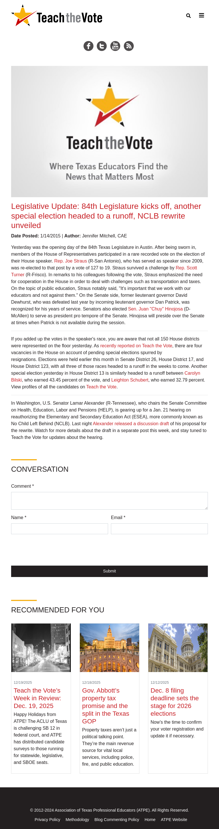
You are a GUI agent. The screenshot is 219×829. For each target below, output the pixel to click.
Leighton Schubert (129, 380)
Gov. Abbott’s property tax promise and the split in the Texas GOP (105, 706)
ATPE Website (174, 819)
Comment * (22, 486)
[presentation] (54, 550)
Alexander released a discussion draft (131, 423)
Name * (18, 517)
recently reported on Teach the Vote (136, 345)
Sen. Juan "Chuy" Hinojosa (155, 308)
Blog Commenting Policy (116, 819)
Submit (109, 571)
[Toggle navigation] (201, 15)
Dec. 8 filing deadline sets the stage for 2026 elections (175, 702)
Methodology (77, 819)
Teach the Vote (101, 386)
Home (150, 819)
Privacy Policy (47, 819)
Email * (118, 517)
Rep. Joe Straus (70, 261)
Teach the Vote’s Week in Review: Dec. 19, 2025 (37, 698)
